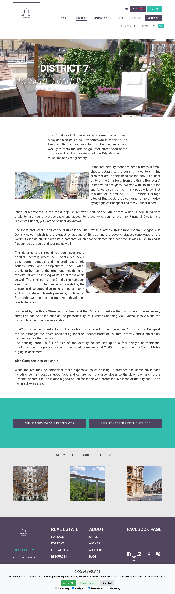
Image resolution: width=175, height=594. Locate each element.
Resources (59, 556)
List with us (60, 550)
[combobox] (26, 61)
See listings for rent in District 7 (125, 423)
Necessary (62, 588)
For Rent (57, 543)
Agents (94, 543)
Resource (81, 18)
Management (102, 18)
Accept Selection (87, 583)
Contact (153, 18)
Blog (121, 18)
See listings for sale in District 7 (49, 423)
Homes (64, 18)
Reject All (107, 583)
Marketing (113, 588)
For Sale (57, 536)
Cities (93, 536)
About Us (136, 18)
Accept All (68, 583)
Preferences (96, 588)
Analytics (78, 588)
